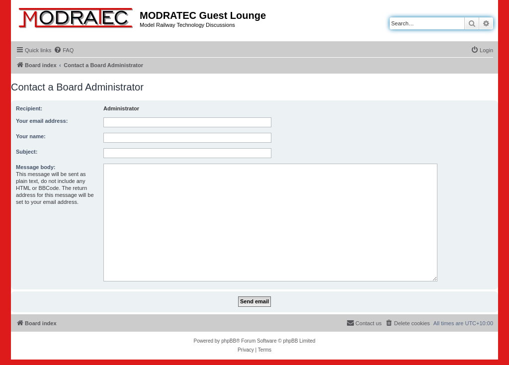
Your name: (31, 136)
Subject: (26, 152)
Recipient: (29, 108)
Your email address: (42, 121)
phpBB (228, 341)
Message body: (35, 167)
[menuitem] (64, 50)
